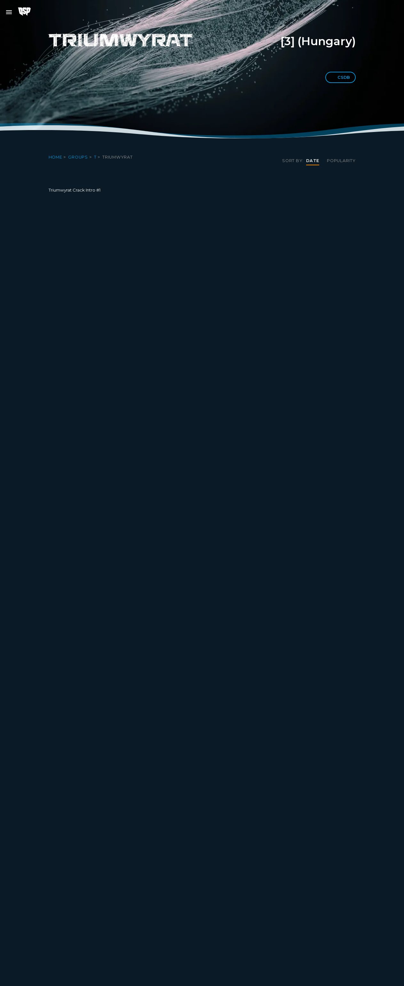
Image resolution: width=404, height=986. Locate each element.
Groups (78, 157)
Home (56, 157)
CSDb (340, 77)
